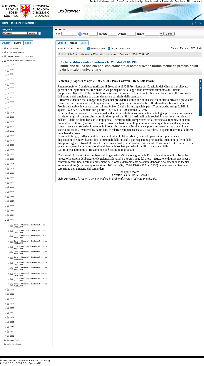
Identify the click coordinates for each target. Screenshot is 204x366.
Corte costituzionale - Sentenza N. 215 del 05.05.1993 (30, 242)
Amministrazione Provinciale (159, 1)
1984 (12, 326)
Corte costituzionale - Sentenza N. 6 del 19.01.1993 (29, 226)
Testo (58, 34)
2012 (12, 131)
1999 (12, 192)
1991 (12, 294)
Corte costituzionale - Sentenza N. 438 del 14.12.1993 (30, 274)
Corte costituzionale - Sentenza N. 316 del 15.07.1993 (30, 263)
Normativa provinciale (15, 52)
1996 (12, 206)
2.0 (20, 363)
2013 (12, 126)
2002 (12, 178)
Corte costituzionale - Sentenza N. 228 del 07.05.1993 (30, 253)
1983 (12, 331)
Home (5, 23)
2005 (12, 164)
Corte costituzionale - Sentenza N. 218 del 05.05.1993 (30, 247)
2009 (12, 145)
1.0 (5, 363)
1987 (12, 313)
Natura (140, 34)
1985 (12, 322)
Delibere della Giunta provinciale (20, 56)
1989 (12, 303)
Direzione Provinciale (22, 23)
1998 (12, 196)
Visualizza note (98, 48)
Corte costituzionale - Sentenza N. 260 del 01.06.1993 (30, 258)
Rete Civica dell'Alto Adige (130, 1)
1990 (12, 299)
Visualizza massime (121, 48)
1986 (12, 317)
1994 (12, 215)
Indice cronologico (14, 344)
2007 (12, 154)
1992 (12, 289)
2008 (12, 150)
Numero (103, 34)
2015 (12, 117)
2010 (12, 140)
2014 (12, 122)
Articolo (122, 34)
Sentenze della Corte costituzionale (74, 54)
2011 (12, 136)
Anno (85, 34)
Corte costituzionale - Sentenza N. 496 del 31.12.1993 (30, 279)
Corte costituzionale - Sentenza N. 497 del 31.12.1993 (30, 285)
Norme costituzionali (15, 48)
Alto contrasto (194, 1)
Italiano (104, 1)
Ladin (112, 1)
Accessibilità (35, 363)
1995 (12, 210)
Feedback (180, 1)
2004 (12, 168)
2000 (12, 187)
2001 (12, 182)
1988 (12, 308)
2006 (12, 159)
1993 (95, 54)
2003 (12, 173)
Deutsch (94, 1)
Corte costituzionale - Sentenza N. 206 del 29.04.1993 (124, 54)
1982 (12, 336)
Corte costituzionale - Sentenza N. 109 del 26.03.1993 (30, 231)
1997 (12, 201)
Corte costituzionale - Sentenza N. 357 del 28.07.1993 (30, 269)
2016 (12, 112)
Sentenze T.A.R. (13, 340)
